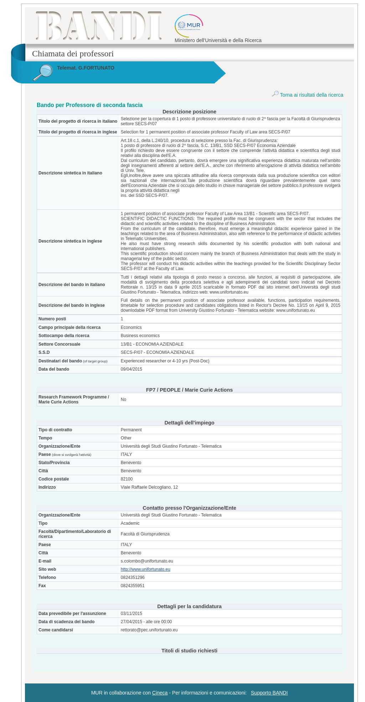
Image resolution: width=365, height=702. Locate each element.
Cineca (160, 693)
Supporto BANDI (269, 693)
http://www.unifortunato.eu (145, 569)
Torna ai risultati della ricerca (307, 95)
